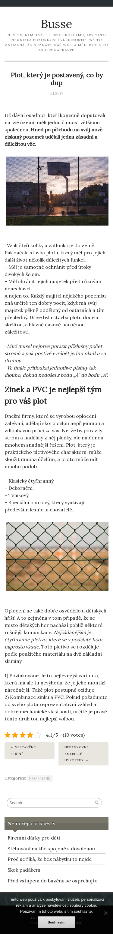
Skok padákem (24, 870)
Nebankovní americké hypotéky (76, 753)
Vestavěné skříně (23, 750)
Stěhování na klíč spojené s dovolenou (51, 849)
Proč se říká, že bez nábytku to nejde (50, 859)
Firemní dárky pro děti (34, 838)
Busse (56, 23)
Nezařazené (39, 778)
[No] (105, 913)
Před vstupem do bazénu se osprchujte (52, 881)
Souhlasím (56, 922)
